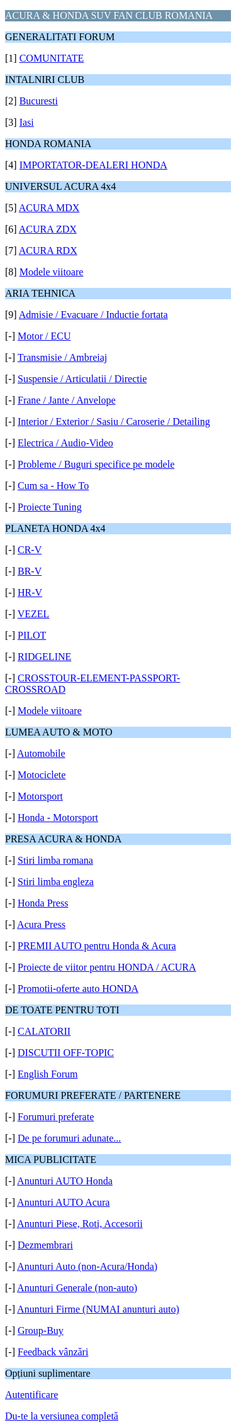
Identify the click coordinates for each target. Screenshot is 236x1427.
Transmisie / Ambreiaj (63, 357)
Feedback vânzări (53, 1352)
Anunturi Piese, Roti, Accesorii (80, 1223)
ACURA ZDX (48, 229)
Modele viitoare (52, 272)
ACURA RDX (48, 250)
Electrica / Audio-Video (65, 443)
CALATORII (44, 1031)
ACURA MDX (49, 207)
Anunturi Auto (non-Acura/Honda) (87, 1266)
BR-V (30, 571)
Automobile (41, 753)
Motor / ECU (44, 336)
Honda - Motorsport (58, 817)
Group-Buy (41, 1330)
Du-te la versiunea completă (61, 1416)
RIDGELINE (44, 656)
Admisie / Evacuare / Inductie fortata (93, 314)
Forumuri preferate (56, 1116)
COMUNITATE (52, 58)
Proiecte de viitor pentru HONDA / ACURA (107, 967)
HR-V (30, 592)
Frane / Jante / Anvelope (67, 400)
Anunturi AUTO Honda (65, 1181)
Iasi (27, 122)
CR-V (30, 549)
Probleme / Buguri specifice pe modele (96, 464)
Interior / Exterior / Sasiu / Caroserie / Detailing (114, 421)
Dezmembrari (45, 1245)
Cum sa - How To (53, 485)
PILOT (32, 635)
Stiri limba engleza (56, 881)
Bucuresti (39, 101)
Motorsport (40, 796)
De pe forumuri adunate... (69, 1138)
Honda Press (43, 903)
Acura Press (41, 924)
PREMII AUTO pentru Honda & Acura (97, 945)
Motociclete (41, 774)
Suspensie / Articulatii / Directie (82, 378)
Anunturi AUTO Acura (63, 1202)
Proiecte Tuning (50, 507)
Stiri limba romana (55, 860)
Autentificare (31, 1394)
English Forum (48, 1074)
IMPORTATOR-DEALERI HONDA (93, 165)
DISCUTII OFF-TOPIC (66, 1052)
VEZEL (34, 614)
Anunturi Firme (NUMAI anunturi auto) (98, 1309)
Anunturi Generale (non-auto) (77, 1287)
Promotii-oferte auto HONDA (78, 988)
